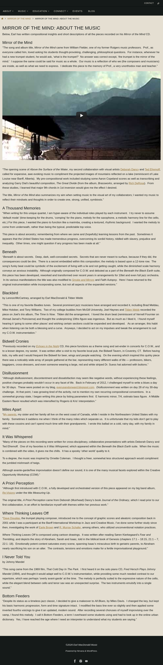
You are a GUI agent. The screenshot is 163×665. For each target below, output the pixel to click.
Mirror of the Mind (19, 18)
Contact (149, 3)
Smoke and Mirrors (83, 279)
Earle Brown (46, 527)
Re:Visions (8, 492)
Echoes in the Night (48, 346)
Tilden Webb (132, 309)
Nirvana (80, 651)
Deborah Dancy (129, 169)
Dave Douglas (11, 518)
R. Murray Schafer (71, 527)
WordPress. (92, 651)
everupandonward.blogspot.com (76, 387)
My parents (10, 414)
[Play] (81, 115)
